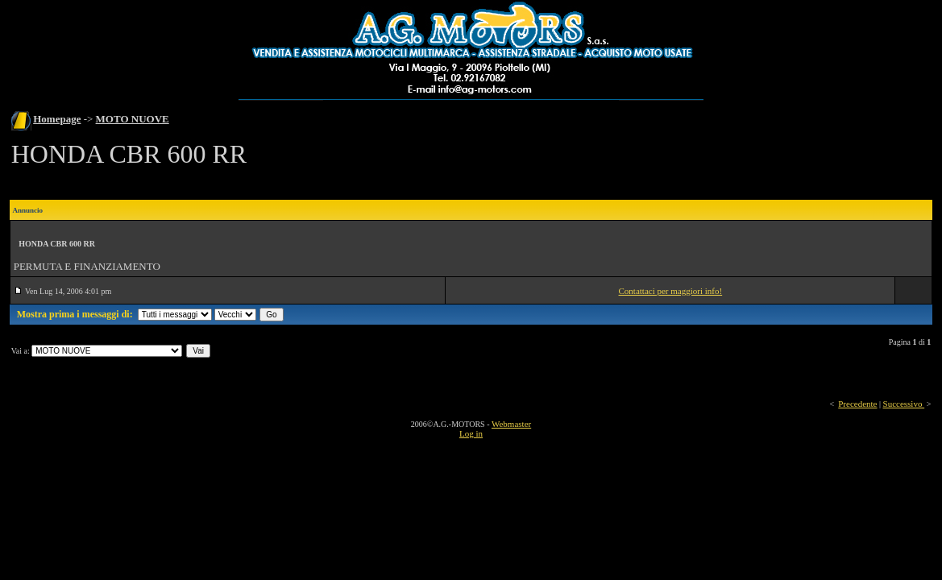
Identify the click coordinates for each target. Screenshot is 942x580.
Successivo (904, 403)
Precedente (857, 403)
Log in (471, 433)
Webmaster (511, 424)
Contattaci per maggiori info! (671, 291)
